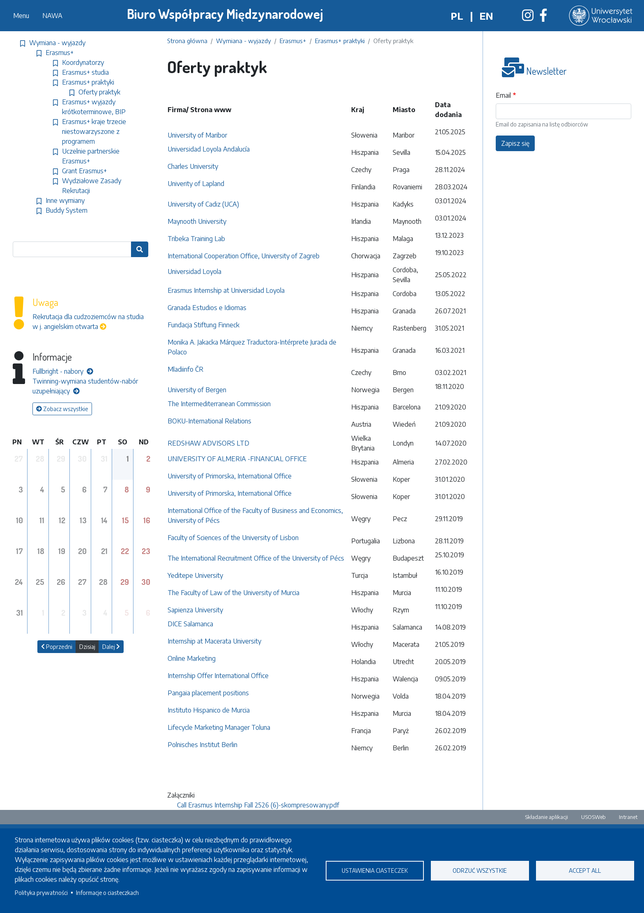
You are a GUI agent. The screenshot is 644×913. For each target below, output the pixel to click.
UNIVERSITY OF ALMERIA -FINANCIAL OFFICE (237, 459)
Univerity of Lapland (197, 183)
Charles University (193, 166)
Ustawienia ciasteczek (375, 870)
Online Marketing (192, 658)
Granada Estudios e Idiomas (207, 308)
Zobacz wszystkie (62, 408)
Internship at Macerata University (214, 641)
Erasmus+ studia (85, 72)
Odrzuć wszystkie (480, 870)
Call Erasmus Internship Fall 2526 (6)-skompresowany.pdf (258, 805)
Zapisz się (515, 143)
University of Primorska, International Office (230, 476)
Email (503, 95)
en (486, 15)
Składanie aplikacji (546, 817)
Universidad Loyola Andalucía (209, 149)
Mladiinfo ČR (185, 369)
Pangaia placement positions (208, 693)
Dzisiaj (87, 646)
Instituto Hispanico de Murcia (209, 710)
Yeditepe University (195, 575)
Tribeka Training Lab (196, 239)
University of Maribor (197, 135)
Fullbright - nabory (62, 371)
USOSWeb (593, 817)
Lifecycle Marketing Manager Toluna (219, 727)
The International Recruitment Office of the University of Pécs (256, 558)
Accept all (585, 870)
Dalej (111, 646)
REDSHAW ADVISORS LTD (208, 443)
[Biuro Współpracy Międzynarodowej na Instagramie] (528, 18)
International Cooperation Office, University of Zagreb (244, 256)
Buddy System (66, 210)
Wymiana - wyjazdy (243, 40)
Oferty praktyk (99, 92)
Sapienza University (196, 610)
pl (457, 15)
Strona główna (187, 40)
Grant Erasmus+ (84, 171)
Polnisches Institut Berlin (202, 745)
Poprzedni (56, 646)
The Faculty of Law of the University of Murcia (233, 593)
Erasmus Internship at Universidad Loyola (226, 290)
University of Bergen (197, 390)
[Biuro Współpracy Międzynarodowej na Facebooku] (543, 18)
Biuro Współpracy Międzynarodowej (225, 13)
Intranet (628, 817)
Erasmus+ (293, 40)
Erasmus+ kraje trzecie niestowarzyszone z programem (94, 131)
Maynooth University (197, 221)
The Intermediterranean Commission (219, 404)
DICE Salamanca (190, 624)
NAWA (52, 15)
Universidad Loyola (194, 271)
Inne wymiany (65, 200)
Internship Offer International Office (218, 676)
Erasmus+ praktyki (340, 40)
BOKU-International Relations (209, 421)
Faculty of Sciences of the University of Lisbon (233, 538)
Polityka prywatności (41, 892)
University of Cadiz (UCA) (203, 204)
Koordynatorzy (83, 62)
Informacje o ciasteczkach (107, 892)
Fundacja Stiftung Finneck (203, 325)
